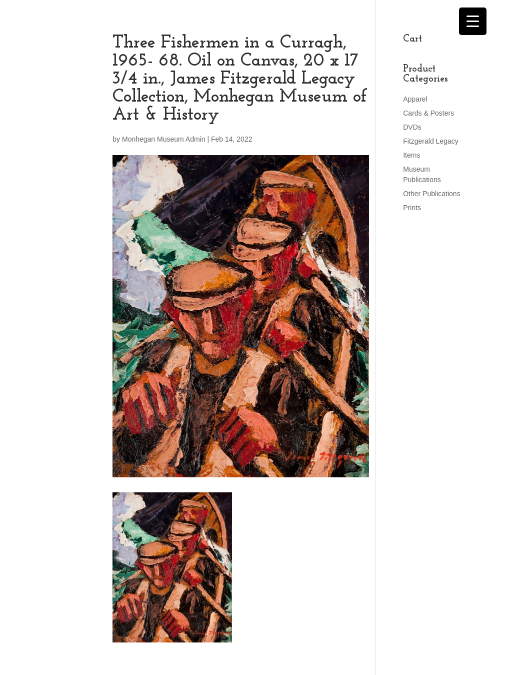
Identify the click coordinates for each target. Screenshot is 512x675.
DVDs (412, 127)
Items (411, 155)
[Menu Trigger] (472, 21)
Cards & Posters (428, 113)
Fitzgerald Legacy (430, 141)
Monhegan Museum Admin (164, 139)
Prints (412, 208)
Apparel (415, 99)
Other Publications (431, 194)
